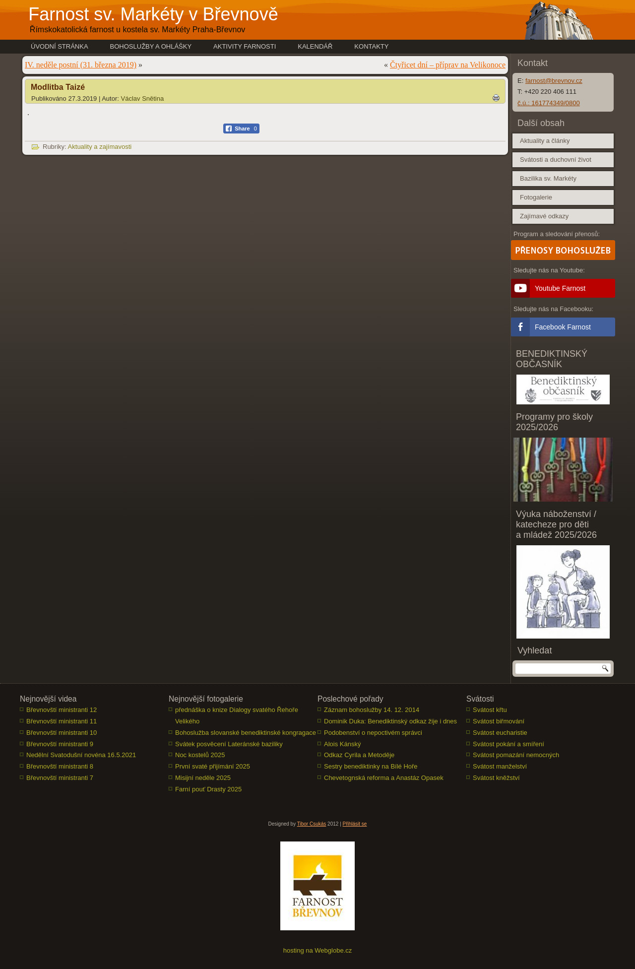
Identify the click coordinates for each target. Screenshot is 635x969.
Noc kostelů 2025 (200, 755)
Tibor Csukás (311, 824)
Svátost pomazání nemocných (516, 755)
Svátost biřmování (498, 721)
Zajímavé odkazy (544, 216)
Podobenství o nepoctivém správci (373, 732)
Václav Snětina (142, 98)
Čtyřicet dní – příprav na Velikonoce (448, 65)
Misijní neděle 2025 (203, 777)
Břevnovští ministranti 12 (61, 709)
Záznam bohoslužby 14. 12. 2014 (371, 709)
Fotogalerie (536, 197)
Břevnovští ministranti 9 (59, 744)
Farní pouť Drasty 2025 (208, 789)
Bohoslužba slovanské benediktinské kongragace (245, 732)
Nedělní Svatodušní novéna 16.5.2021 (81, 755)
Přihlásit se (355, 824)
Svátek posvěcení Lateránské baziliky (229, 744)
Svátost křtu (490, 709)
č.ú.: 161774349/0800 (548, 103)
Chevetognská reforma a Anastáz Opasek (384, 777)
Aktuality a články (545, 140)
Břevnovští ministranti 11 (61, 721)
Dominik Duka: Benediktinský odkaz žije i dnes (390, 721)
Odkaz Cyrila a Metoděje (359, 755)
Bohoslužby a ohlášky (151, 46)
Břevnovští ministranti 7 (59, 777)
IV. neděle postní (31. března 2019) (80, 65)
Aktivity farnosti (244, 46)
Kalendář (315, 46)
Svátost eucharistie (500, 732)
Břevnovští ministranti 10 (61, 732)
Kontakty (371, 46)
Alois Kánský (342, 744)
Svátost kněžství (496, 777)
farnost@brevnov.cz (553, 80)
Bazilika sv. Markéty (548, 178)
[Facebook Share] (241, 128)
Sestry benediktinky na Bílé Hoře (371, 766)
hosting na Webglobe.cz (317, 950)
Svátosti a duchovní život (555, 159)
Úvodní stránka (59, 46)
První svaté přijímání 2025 (212, 766)
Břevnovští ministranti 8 (59, 766)
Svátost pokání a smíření (508, 744)
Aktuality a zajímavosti (100, 146)
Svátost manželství (500, 766)
